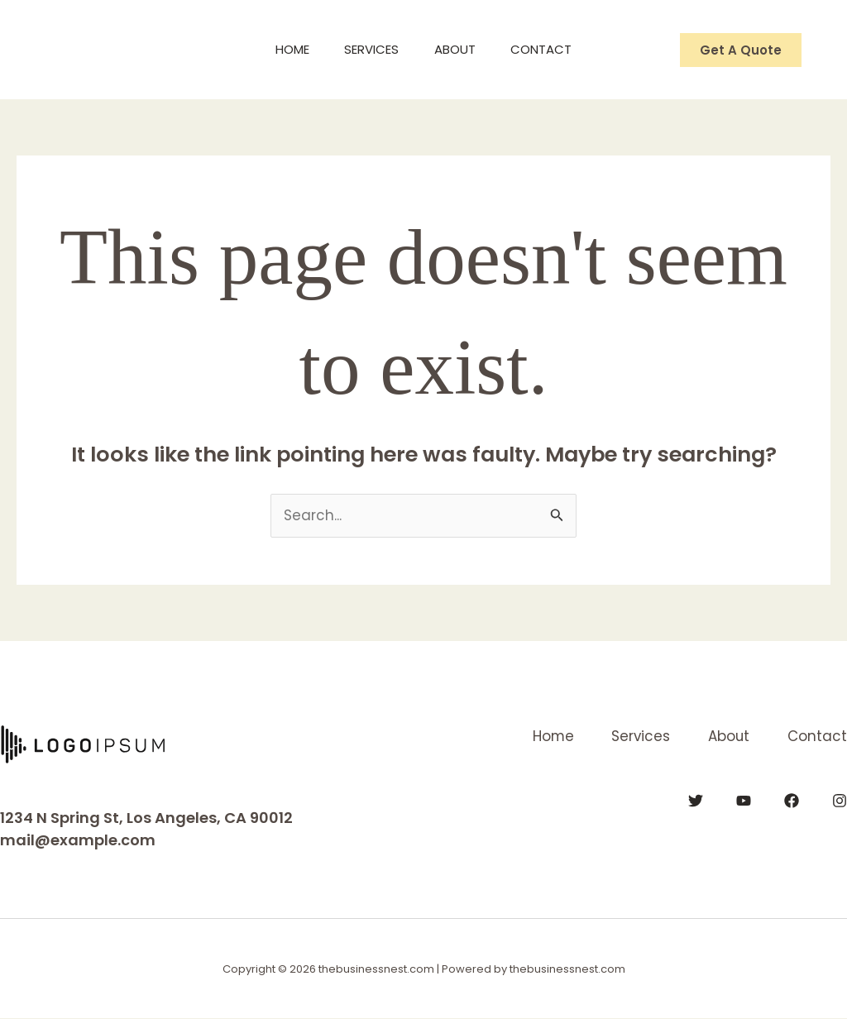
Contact (550, 49)
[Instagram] (839, 800)
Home (283, 49)
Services (369, 49)
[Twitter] (695, 800)
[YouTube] (743, 800)
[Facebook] (791, 800)
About (458, 49)
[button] (741, 50)
